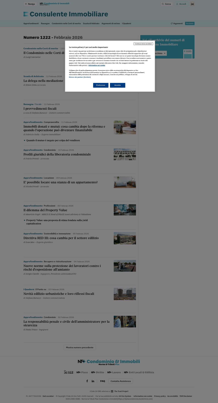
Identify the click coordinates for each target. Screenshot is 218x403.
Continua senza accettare (143, 44)
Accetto (117, 85)
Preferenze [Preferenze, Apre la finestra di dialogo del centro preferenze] (100, 85)
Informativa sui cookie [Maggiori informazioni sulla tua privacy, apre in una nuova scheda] (96, 65)
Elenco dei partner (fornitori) (80, 77)
